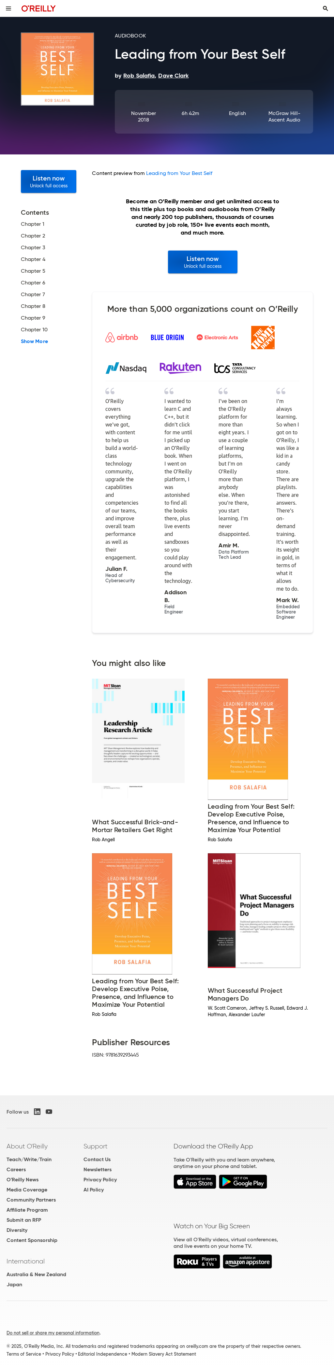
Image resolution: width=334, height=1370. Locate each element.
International (26, 1261)
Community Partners (31, 1199)
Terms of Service (24, 1354)
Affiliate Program (27, 1209)
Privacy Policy (100, 1179)
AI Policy (94, 1189)
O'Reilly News (22, 1179)
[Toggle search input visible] (325, 8)
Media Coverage (27, 1189)
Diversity (17, 1230)
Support (96, 1146)
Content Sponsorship (32, 1240)
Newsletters (98, 1169)
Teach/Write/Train (29, 1159)
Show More (34, 341)
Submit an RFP (24, 1220)
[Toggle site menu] (8, 8)
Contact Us (97, 1159)
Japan (14, 1284)
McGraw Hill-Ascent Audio (284, 116)
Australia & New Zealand (36, 1274)
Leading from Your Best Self (179, 173)
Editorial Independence (102, 1354)
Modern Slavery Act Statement (163, 1354)
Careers (16, 1169)
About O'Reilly (27, 1146)
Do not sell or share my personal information (53, 1333)
